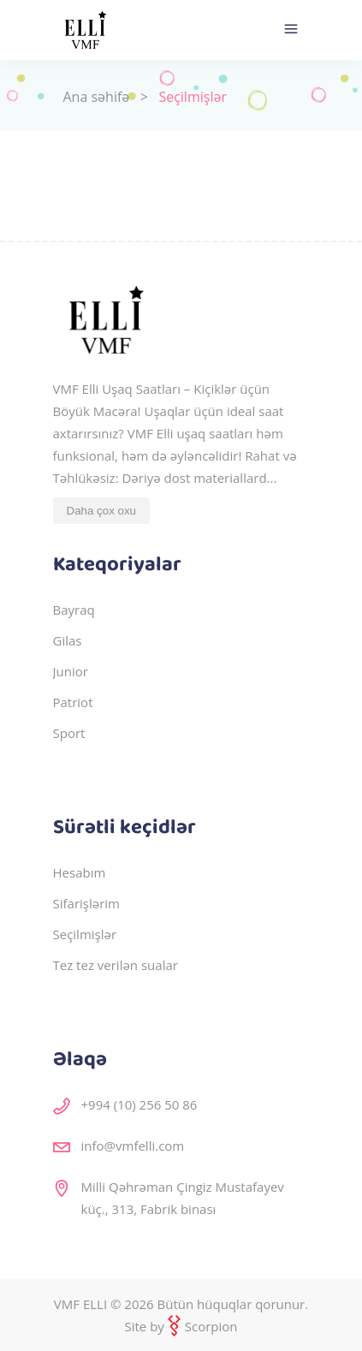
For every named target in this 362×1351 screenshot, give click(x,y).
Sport (69, 732)
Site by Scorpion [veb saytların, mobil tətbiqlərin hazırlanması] (180, 1326)
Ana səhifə (96, 96)
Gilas (67, 640)
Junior (70, 671)
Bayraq (74, 609)
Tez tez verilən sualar (115, 964)
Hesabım (79, 872)
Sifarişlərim (86, 903)
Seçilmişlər (85, 934)
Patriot (73, 702)
